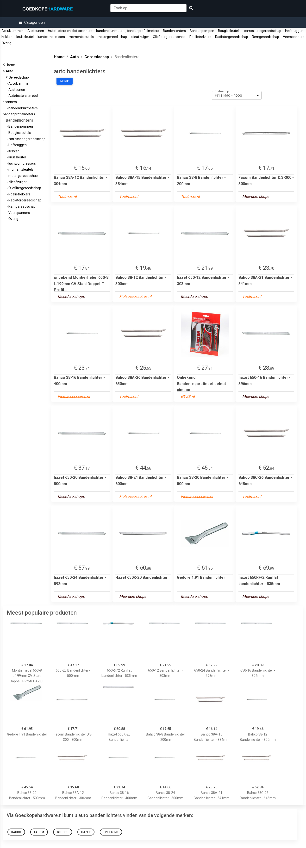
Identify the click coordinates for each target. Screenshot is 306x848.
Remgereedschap (265, 37)
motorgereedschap (112, 37)
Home (11, 65)
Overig (6, 43)
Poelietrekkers (200, 37)
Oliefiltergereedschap (169, 37)
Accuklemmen (12, 31)
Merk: (64, 81)
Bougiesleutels (229, 31)
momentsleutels (81, 37)
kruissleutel (25, 37)
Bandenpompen (202, 31)
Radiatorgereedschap (232, 37)
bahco (16, 832)
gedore (62, 832)
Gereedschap (19, 77)
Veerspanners (293, 37)
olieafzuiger (139, 37)
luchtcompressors (51, 37)
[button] (32, 22)
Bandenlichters (174, 31)
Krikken (7, 37)
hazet (86, 832)
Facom (39, 832)
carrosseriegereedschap (263, 31)
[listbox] (237, 95)
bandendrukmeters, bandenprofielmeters (128, 31)
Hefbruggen (294, 31)
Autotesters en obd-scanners (70, 31)
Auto (10, 71)
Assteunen (35, 31)
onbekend (111, 832)
